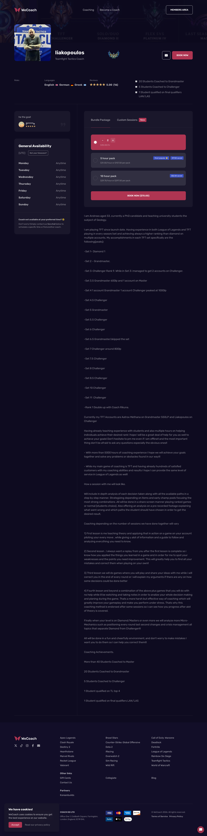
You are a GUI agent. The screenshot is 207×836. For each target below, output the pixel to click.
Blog (153, 778)
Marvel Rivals (67, 756)
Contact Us (66, 782)
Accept (15, 824)
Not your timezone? (38, 153)
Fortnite (155, 747)
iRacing (110, 751)
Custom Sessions (131, 120)
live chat (51, 224)
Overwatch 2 (112, 756)
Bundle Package (100, 119)
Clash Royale (67, 742)
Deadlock (156, 742)
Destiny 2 (65, 747)
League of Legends (161, 751)
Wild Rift (110, 765)
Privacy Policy (176, 816)
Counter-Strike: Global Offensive (123, 742)
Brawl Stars (112, 737)
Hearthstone (66, 751)
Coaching (88, 9)
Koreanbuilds (67, 795)
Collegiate (111, 778)
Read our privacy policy (37, 824)
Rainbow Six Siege (161, 756)
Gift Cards (65, 778)
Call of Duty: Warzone (162, 737)
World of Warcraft (160, 765)
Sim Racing (112, 760)
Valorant (64, 765)
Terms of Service (159, 816)
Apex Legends (67, 737)
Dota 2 (109, 747)
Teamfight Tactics (160, 760)
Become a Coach (110, 9)
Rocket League (68, 760)
